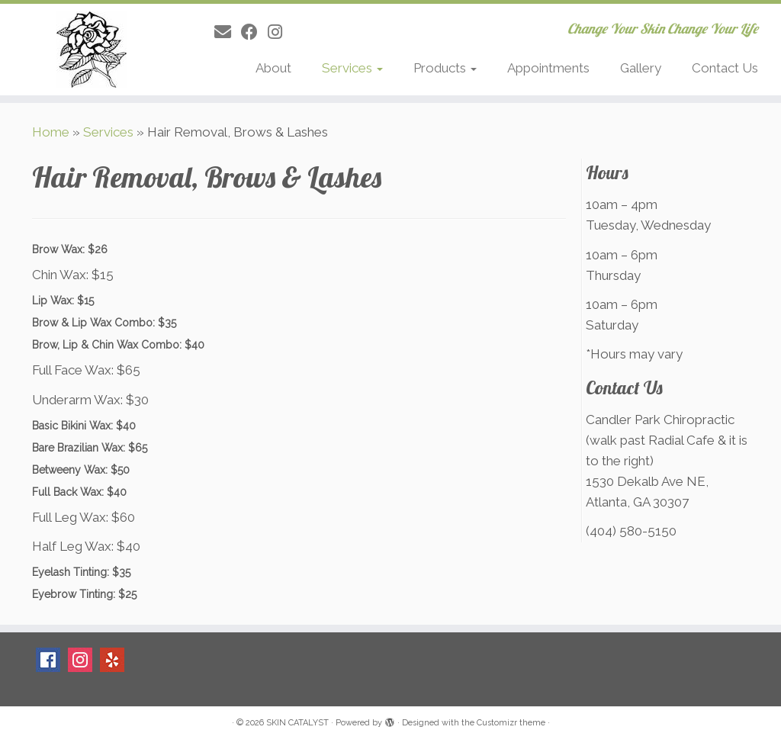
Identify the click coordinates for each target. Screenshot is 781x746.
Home (50, 132)
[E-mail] (227, 32)
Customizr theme (511, 723)
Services (352, 68)
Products (445, 68)
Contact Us (725, 68)
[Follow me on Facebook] (254, 32)
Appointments (548, 68)
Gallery (640, 68)
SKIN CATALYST (297, 723)
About (273, 68)
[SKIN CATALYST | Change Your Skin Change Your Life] (91, 49)
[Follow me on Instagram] (280, 32)
